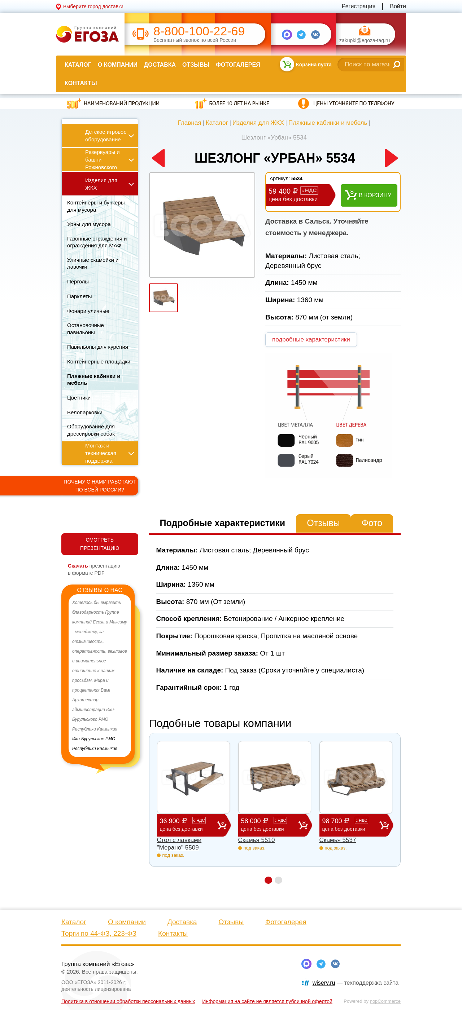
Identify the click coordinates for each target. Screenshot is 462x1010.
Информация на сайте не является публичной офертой (267, 1001)
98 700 (350, 825)
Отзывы (195, 65)
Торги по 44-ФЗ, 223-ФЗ (98, 933)
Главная (189, 122)
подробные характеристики (311, 339)
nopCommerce (385, 1001)
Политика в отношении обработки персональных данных (128, 1001)
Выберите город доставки (93, 6)
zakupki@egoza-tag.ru (364, 41)
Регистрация (359, 6)
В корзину (375, 195)
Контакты (81, 83)
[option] (99, 676)
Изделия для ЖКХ (258, 122)
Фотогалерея (238, 65)
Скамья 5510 (256, 840)
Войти (398, 6)
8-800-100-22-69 (199, 31)
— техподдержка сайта (355, 983)
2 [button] (278, 880)
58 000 (269, 825)
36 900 (188, 825)
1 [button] (268, 880)
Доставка (160, 65)
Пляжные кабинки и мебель (327, 122)
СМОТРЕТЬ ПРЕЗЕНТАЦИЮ (99, 544)
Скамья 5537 (337, 840)
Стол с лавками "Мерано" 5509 (179, 844)
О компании (118, 65)
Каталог (78, 65)
